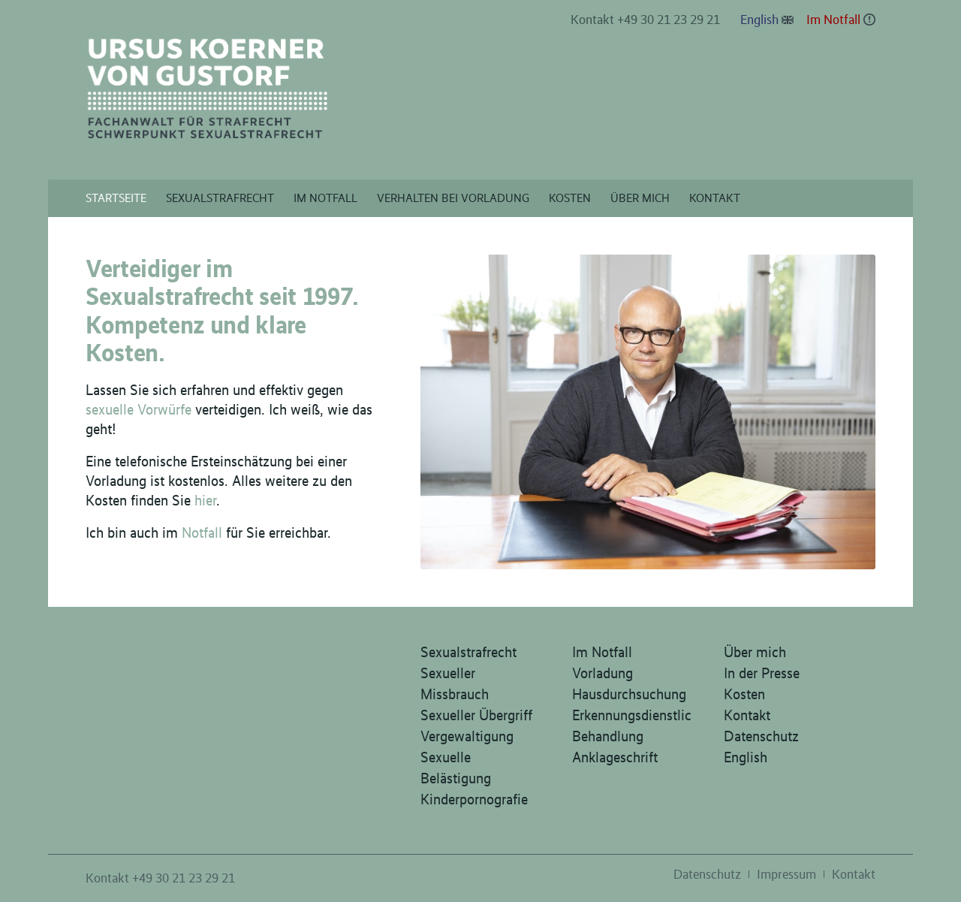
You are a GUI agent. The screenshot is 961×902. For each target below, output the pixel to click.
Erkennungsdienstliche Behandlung (632, 725)
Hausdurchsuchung (629, 694)
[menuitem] (645, 21)
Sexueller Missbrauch (454, 683)
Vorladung (602, 673)
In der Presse (762, 673)
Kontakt (747, 715)
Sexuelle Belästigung (455, 767)
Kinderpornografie (474, 799)
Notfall (202, 532)
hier (205, 500)
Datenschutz (761, 736)
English (759, 19)
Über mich (755, 652)
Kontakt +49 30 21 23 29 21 (645, 19)
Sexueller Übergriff (476, 715)
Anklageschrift (615, 757)
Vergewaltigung (467, 736)
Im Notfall (833, 19)
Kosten (744, 694)
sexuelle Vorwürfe (138, 409)
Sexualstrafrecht (468, 652)
